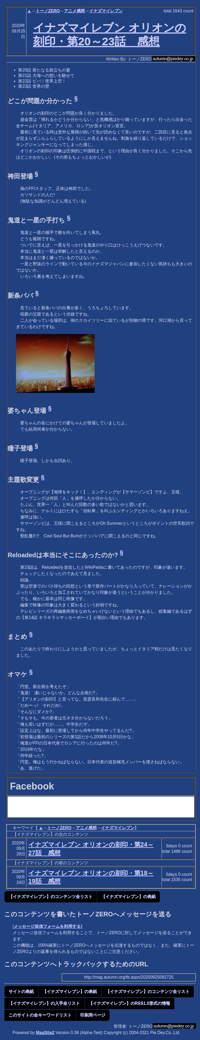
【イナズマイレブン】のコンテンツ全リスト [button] (51, 896)
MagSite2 (45, 1032)
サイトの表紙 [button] (21, 991)
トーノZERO (48, 11)
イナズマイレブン (106, 11)
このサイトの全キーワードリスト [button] (40, 1015)
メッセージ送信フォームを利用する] (48, 926)
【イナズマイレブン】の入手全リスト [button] (44, 1003)
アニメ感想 (74, 11)
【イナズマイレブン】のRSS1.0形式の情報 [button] (129, 1003)
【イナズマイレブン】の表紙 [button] (128, 896)
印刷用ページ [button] (92, 1015)
